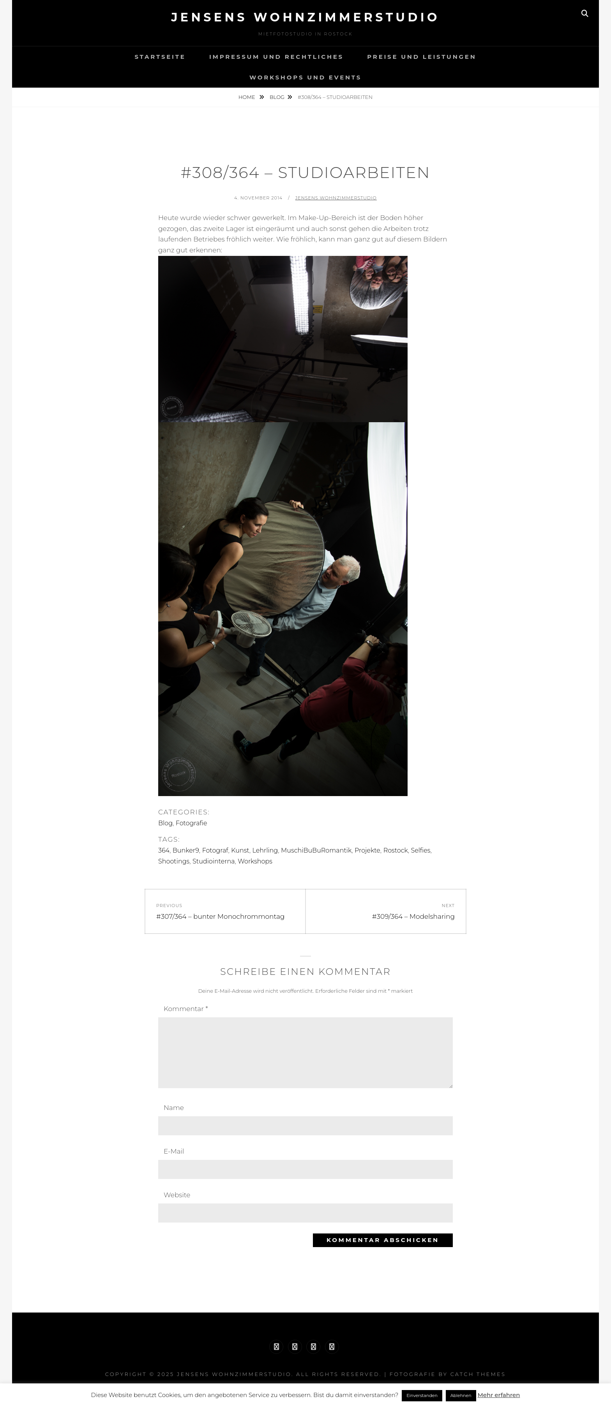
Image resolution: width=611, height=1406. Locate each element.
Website (177, 1195)
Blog (277, 97)
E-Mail (174, 1151)
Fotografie (191, 823)
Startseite (159, 56)
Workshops (255, 861)
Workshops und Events (305, 77)
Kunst (240, 850)
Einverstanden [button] (422, 1395)
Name (174, 1108)
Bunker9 (186, 850)
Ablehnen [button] (460, 1395)
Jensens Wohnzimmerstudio (305, 17)
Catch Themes (478, 1374)
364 (164, 850)
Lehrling (265, 850)
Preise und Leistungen (421, 56)
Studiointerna (213, 861)
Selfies (421, 850)
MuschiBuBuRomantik (316, 850)
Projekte (367, 850)
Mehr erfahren (498, 1395)
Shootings (173, 861)
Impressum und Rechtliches (276, 56)
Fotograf (215, 850)
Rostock (395, 850)
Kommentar (186, 1009)
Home (247, 97)
